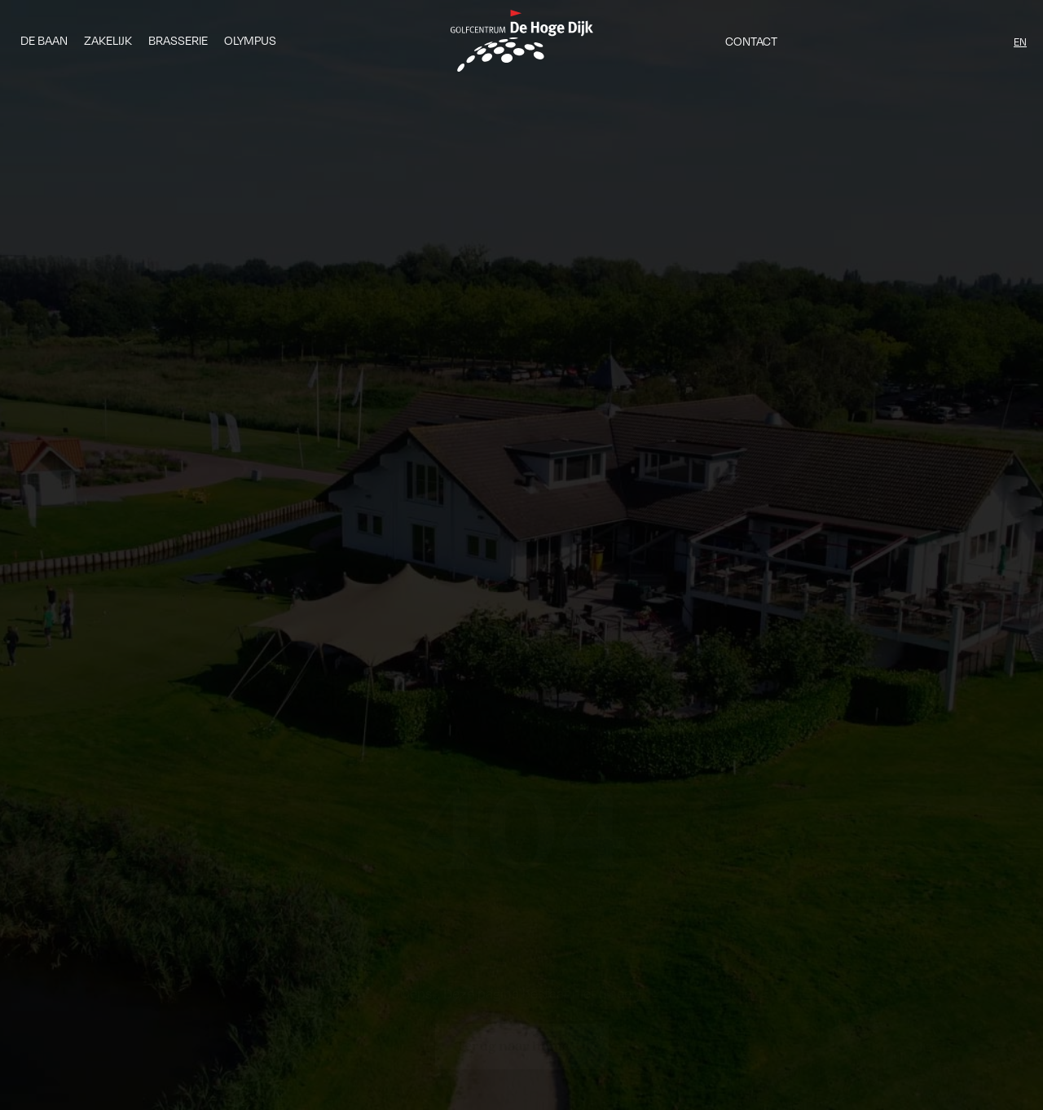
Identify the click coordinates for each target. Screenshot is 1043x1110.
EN (1020, 41)
